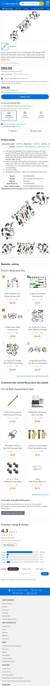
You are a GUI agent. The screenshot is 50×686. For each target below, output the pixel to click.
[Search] (41, 4)
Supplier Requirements (9, 619)
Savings (26, 9)
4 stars (3, 554)
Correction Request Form (13, 513)
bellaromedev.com (22, 78)
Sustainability (6, 616)
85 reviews (16, 63)
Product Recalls (7, 658)
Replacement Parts (30, 147)
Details (18, 126)
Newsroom (5, 610)
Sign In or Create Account (18, 590)
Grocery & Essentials (37, 9)
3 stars (4, 557)
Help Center (36, 590)
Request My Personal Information (12, 678)
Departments (7, 9)
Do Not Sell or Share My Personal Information (16, 681)
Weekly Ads (32, 593)
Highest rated (26, 569)
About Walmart (7, 604)
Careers (4, 607)
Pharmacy (5, 649)
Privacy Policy (6, 672)
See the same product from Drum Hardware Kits (33, 376)
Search (45, 574)
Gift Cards (5, 639)
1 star (4, 562)
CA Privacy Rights (8, 675)
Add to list (12, 131)
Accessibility (6, 655)
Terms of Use (6, 669)
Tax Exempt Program (8, 661)
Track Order (18, 593)
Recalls (4, 652)
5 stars (4, 552)
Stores (4, 629)
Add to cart (25, 96)
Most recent (13, 569)
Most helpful (40, 569)
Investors (5, 613)
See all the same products (40, 494)
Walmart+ (5, 635)
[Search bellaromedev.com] (29, 4)
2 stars (4, 559)
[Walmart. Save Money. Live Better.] (10, 3)
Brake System (42, 147)
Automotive (19, 147)
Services (18, 9)
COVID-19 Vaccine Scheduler (11, 646)
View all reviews (8, 545)
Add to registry (36, 131)
